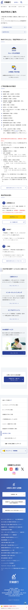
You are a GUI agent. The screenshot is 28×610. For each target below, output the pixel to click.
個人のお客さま (4, 6)
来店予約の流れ (5, 32)
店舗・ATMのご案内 (12, 6)
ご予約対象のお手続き (7, 27)
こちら (16, 130)
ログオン (16, 2)
